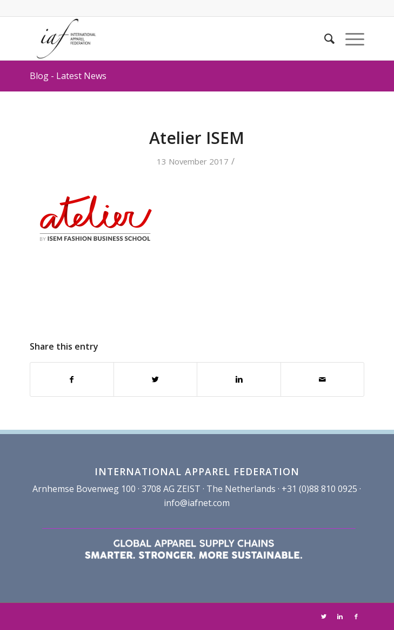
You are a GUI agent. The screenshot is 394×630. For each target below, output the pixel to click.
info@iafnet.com (197, 503)
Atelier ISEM (196, 138)
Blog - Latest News (68, 76)
